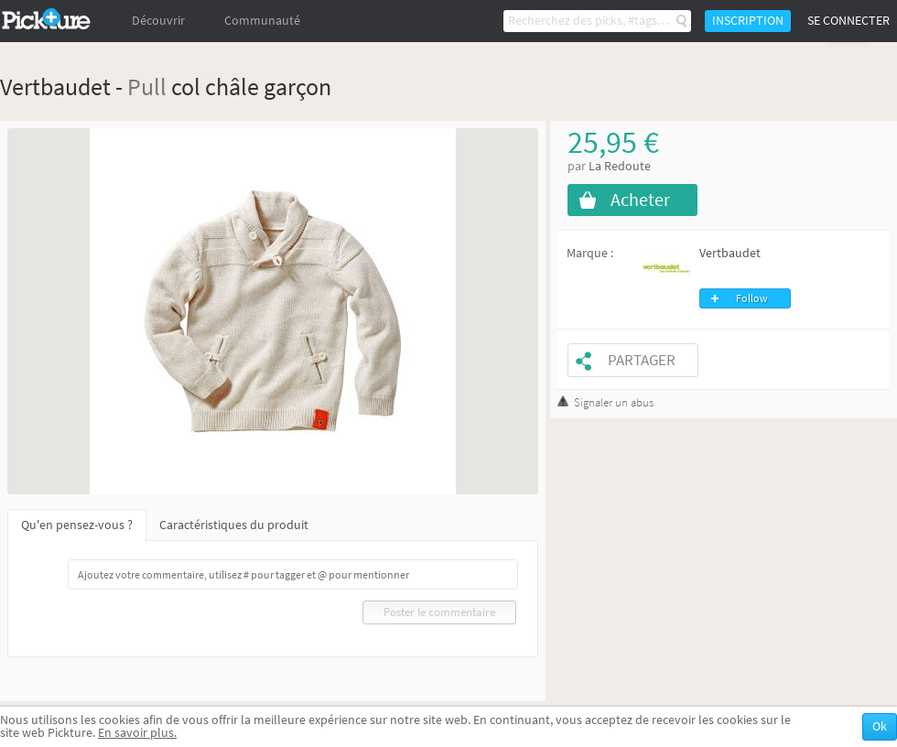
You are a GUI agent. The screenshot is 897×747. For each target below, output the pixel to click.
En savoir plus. (137, 733)
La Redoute (620, 166)
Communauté (262, 20)
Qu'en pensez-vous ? (77, 525)
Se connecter (848, 20)
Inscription (748, 20)
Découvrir (158, 20)
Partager (641, 360)
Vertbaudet (730, 253)
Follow (752, 298)
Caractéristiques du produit (233, 525)
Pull (147, 86)
